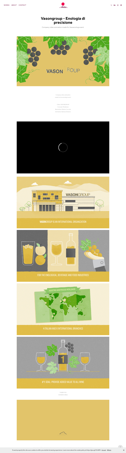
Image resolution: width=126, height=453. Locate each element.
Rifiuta (109, 450)
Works (6, 5)
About (14, 5)
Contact (22, 5)
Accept (104, 450)
